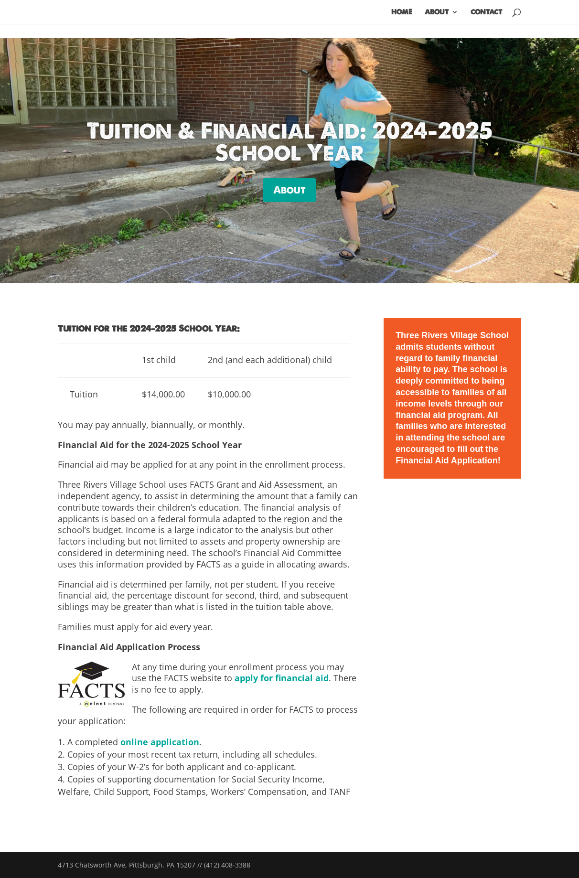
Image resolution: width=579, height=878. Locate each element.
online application (159, 742)
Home (401, 12)
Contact (486, 12)
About (437, 12)
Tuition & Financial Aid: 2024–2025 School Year (289, 142)
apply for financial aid (282, 678)
